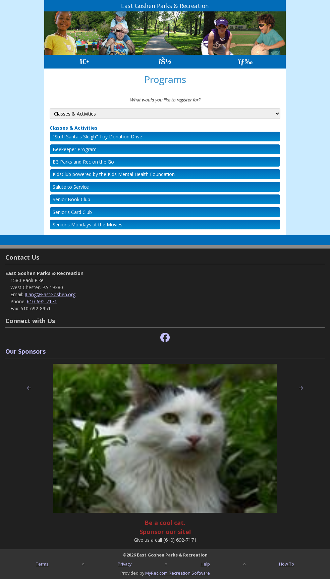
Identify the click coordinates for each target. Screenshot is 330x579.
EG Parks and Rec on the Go (83, 162)
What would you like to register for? (165, 100)
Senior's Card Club (72, 212)
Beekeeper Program (75, 149)
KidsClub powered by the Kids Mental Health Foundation (114, 174)
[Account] (165, 62)
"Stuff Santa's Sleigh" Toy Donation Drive (97, 136)
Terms (42, 564)
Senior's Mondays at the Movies (87, 224)
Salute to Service (71, 187)
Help (205, 564)
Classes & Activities (74, 128)
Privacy (124, 564)
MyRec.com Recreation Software (177, 573)
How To (286, 564)
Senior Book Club (71, 199)
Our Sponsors (25, 351)
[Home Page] (84, 62)
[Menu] (245, 62)
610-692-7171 (42, 301)
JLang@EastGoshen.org (49, 294)
